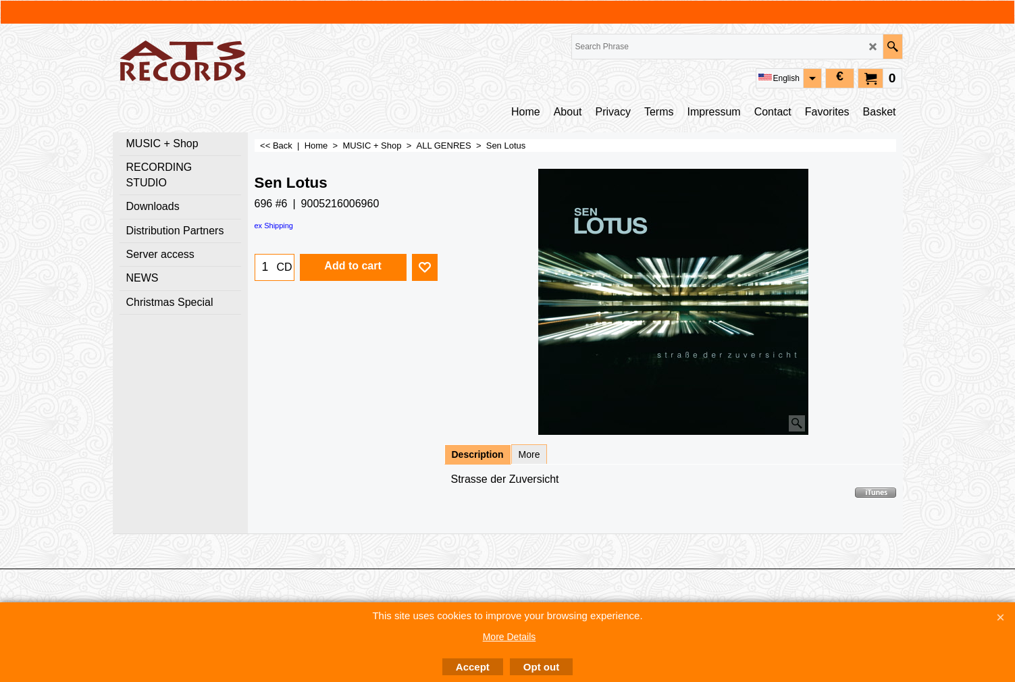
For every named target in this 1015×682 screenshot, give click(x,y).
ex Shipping (274, 225)
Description (478, 454)
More (529, 454)
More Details (509, 636)
